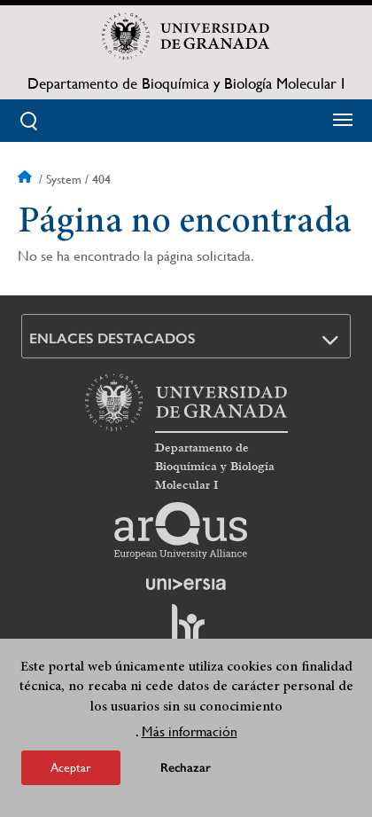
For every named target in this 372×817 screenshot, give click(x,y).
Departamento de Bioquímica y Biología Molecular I (186, 83)
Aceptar (70, 767)
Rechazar (185, 767)
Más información (189, 731)
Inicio (26, 179)
